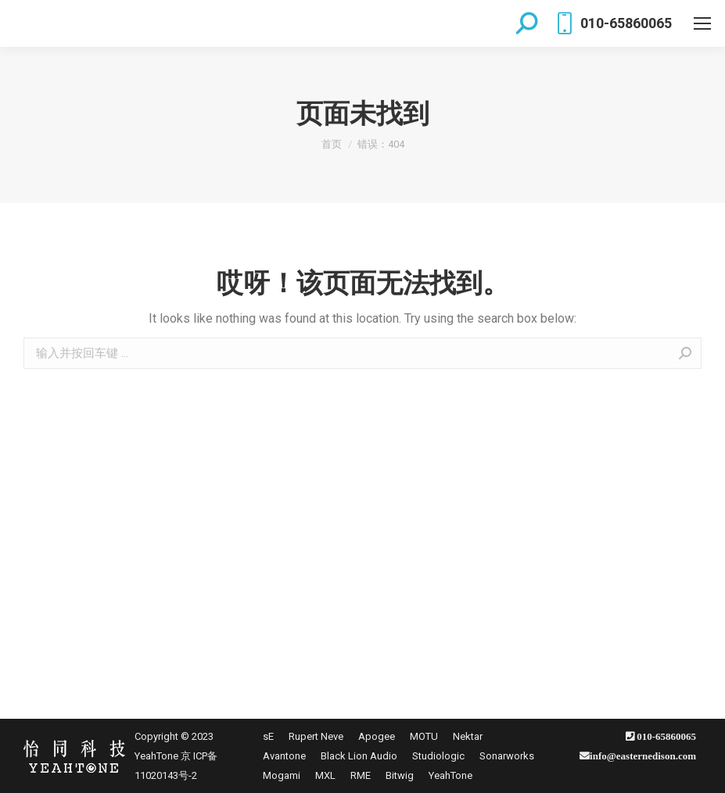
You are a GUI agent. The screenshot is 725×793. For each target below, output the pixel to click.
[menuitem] (268, 736)
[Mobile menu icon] (702, 23)
